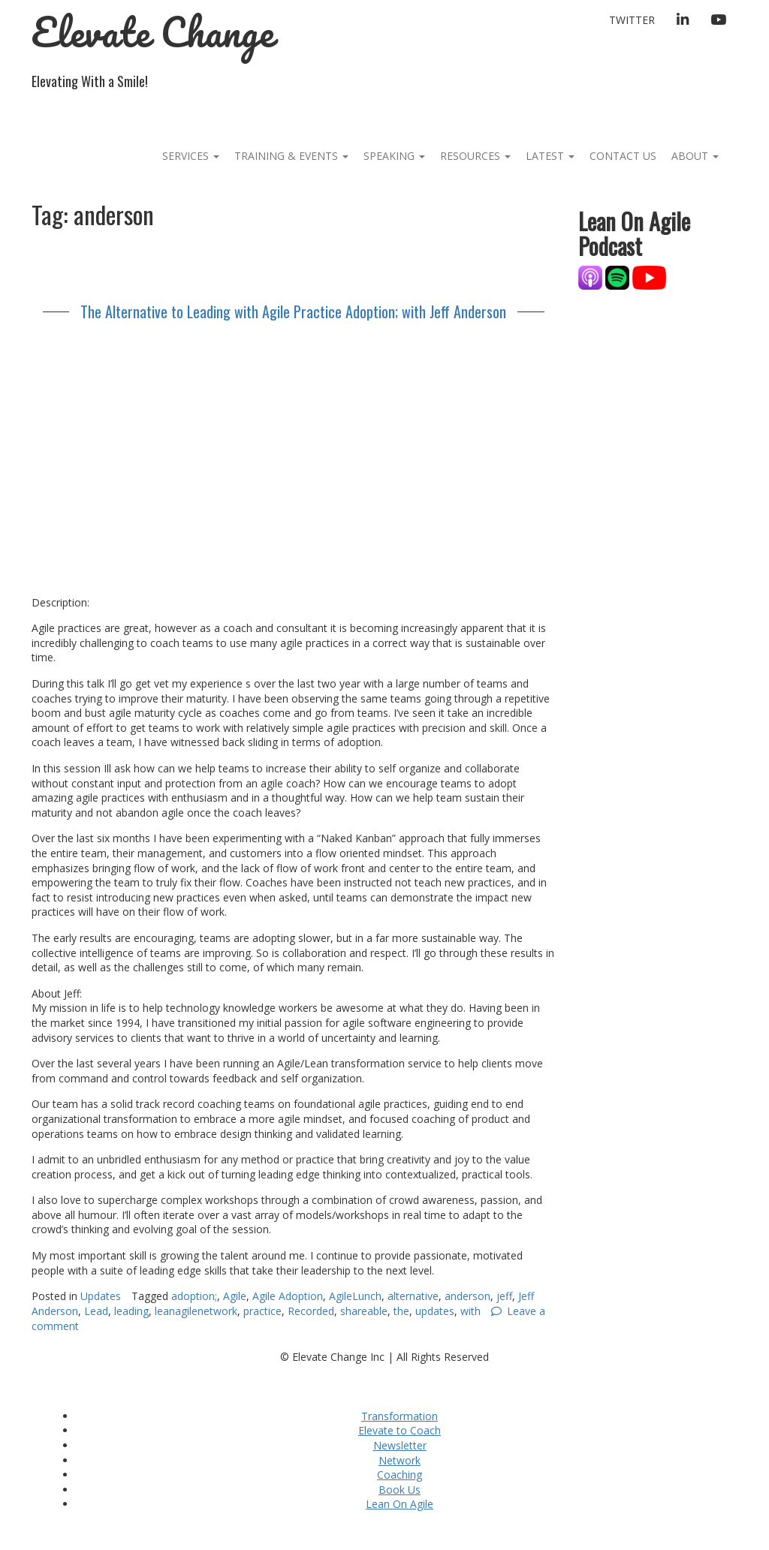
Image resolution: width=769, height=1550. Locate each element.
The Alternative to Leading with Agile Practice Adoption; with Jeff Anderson (293, 311)
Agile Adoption (287, 1296)
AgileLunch (355, 1296)
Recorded (311, 1311)
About (695, 156)
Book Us (399, 1489)
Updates (100, 1296)
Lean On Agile (399, 1504)
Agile (234, 1296)
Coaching (399, 1474)
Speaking (394, 156)
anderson (467, 1296)
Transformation (399, 1416)
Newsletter (400, 1445)
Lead (96, 1311)
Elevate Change (153, 32)
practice (262, 1311)
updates (434, 1311)
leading (131, 1311)
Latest (550, 156)
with (470, 1311)
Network (399, 1460)
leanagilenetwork (196, 1311)
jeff (504, 1296)
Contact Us (623, 156)
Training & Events (291, 156)
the (401, 1311)
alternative (413, 1296)
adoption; (194, 1296)
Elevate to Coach (399, 1430)
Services (190, 156)
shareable (364, 1311)
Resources (475, 156)
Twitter (632, 20)
